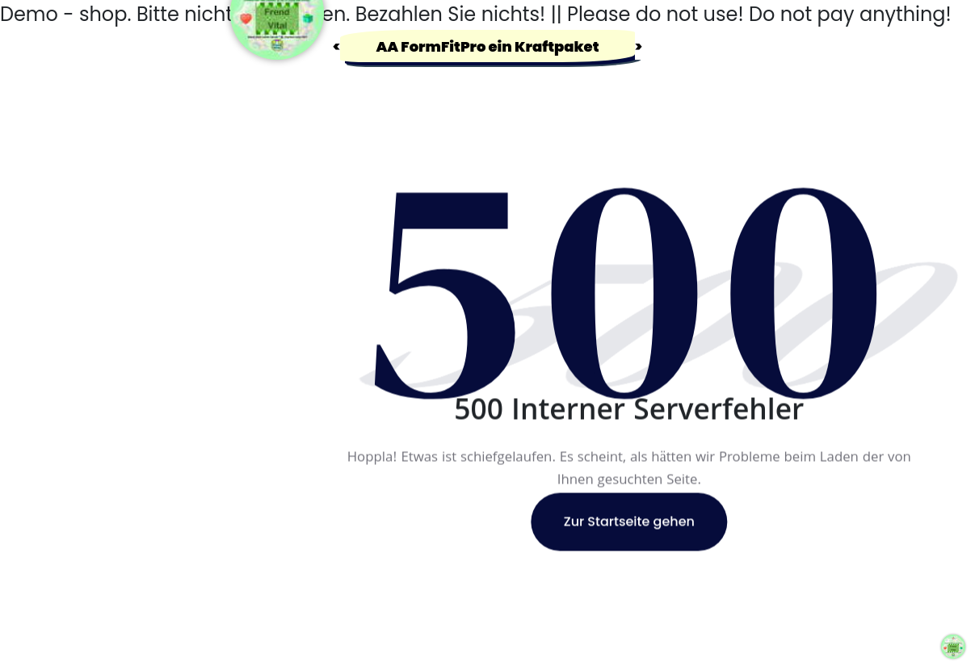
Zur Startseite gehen (629, 522)
